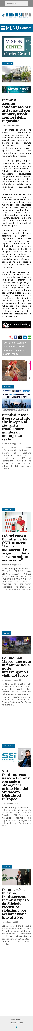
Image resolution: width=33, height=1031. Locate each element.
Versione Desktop (16, 1023)
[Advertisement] (16, 489)
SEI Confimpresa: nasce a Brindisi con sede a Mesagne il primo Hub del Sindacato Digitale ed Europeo (16, 785)
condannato (9, 346)
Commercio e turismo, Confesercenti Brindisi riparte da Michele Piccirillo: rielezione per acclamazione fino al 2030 (16, 904)
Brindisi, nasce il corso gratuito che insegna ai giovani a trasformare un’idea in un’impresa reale (16, 427)
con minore (19, 350)
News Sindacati (8, 510)
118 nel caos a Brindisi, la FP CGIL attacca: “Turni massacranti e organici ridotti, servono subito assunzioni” (16, 548)
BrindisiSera (8, 63)
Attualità (7, 867)
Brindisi (13, 343)
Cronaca (6, 633)
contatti (26, 27)
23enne (22, 343)
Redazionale (8, 387)
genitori (16, 354)
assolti (6, 354)
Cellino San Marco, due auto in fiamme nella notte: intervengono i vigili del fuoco (16, 667)
